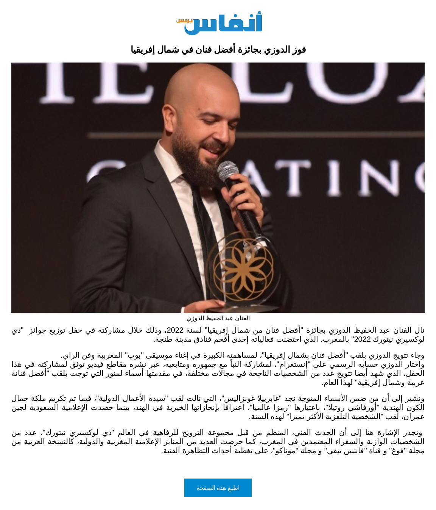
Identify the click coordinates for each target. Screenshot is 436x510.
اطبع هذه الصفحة (218, 488)
